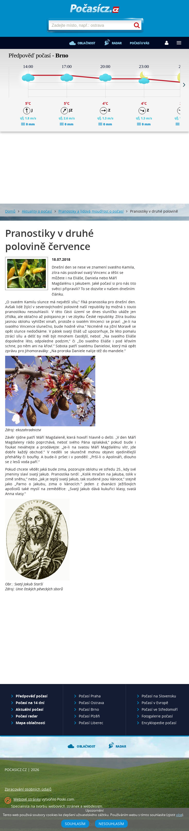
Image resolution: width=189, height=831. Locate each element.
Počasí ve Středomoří (160, 709)
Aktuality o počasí (37, 211)
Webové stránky (27, 799)
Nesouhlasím (111, 823)
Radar (117, 43)
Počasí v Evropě (155, 702)
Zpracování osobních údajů (28, 789)
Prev (5, 84)
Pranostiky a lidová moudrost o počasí (91, 211)
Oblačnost (86, 43)
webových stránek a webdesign (75, 806)
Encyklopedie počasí (159, 722)
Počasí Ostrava (91, 702)
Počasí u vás (139, 43)
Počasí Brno (89, 709)
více (179, 815)
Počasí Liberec (91, 722)
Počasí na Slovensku (159, 696)
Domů (10, 211)
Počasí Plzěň (89, 716)
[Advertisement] (94, 168)
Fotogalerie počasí (157, 716)
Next (184, 84)
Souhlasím (75, 823)
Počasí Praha (90, 696)
